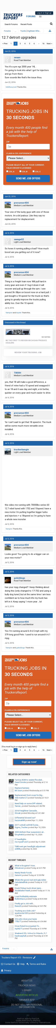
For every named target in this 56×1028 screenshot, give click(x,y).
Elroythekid (19, 834)
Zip (8, 142)
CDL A (10, 171)
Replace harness (22, 788)
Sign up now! (29, 761)
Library (27, 990)
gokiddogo (19, 578)
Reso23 (18, 906)
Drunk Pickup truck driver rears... (28, 888)
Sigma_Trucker (21, 827)
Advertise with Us (27, 995)
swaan (17, 57)
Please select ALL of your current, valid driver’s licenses (25, 166)
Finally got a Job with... (24, 903)
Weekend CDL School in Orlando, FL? (31, 933)
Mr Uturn (18, 790)
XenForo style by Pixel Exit (28, 1018)
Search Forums (11, 24)
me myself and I (21, 842)
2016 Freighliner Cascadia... (26, 811)
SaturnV (18, 875)
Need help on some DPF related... (29, 803)
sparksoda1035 (21, 913)
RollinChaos (20, 899)
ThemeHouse (44, 1022)
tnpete (18, 313)
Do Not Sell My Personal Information (27, 1006)
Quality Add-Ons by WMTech (28, 1020)
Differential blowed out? (25, 818)
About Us (26, 980)
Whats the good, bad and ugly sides (30, 880)
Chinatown (19, 868)
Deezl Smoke (20, 782)
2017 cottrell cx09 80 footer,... (27, 825)
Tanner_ (18, 806)
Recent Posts (26, 24)
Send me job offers (28, 178)
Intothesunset (11, 87)
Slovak (18, 813)
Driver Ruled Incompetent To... (27, 926)
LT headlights (20, 839)
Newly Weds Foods (23, 873)
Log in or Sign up (44, 13)
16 (43, 43)
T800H (17, 372)
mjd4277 (18, 929)
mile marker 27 (21, 798)
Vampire (9, 313)
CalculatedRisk (21, 882)
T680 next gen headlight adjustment (30, 846)
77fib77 (18, 921)
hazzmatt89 (20, 820)
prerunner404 (21, 202)
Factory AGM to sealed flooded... (29, 780)
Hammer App (27, 1000)
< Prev (4, 43)
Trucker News (27, 985)
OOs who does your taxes (26, 919)
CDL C (37, 171)
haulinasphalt (20, 936)
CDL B (23, 171)
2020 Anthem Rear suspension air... (30, 832)
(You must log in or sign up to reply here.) (19, 746)
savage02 (19, 239)
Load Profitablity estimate (26, 896)
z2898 (17, 849)
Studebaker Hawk (22, 890)
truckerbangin (21, 449)
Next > (49, 43)
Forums (31, 16)
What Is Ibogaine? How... (25, 865)
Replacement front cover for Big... (29, 795)
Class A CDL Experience (19, 153)
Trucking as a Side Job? (25, 911)
